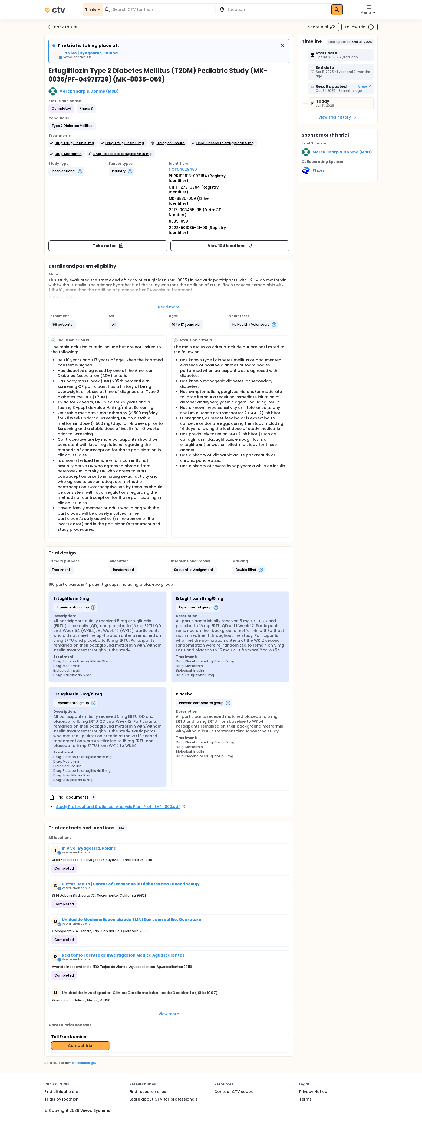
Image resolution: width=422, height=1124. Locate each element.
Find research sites (147, 1091)
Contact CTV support (235, 1091)
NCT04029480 (183, 169)
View (364, 86)
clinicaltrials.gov (84, 1063)
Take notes (108, 245)
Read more (169, 307)
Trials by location (61, 1099)
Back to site (62, 27)
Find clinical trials (61, 1091)
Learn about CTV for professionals (163, 1099)
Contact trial (80, 1045)
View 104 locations (230, 245)
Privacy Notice (313, 1091)
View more (169, 1014)
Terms (305, 1099)
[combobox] (162, 10)
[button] (72, 126)
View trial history (337, 117)
